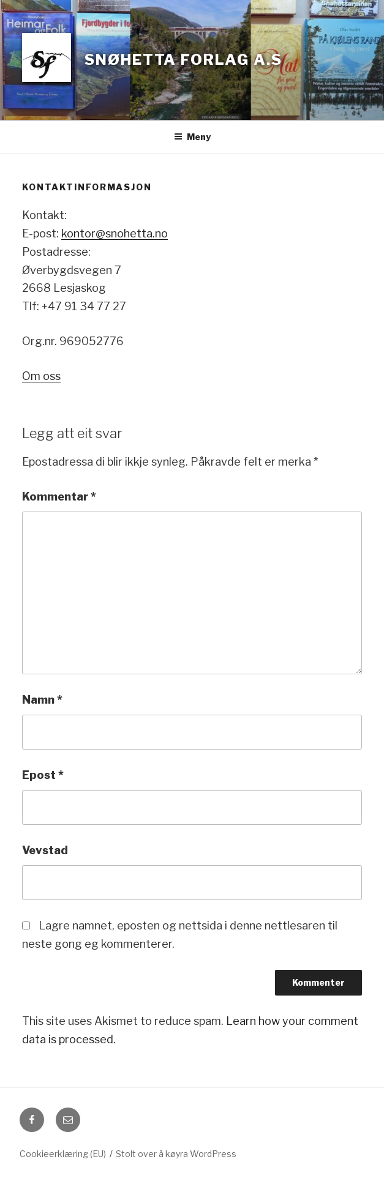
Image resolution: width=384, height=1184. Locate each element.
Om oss (41, 376)
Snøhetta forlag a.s (183, 60)
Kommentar (59, 496)
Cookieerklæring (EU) (63, 1154)
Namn (42, 699)
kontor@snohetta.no (114, 233)
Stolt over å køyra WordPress (176, 1154)
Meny (192, 137)
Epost (43, 775)
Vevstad (45, 850)
